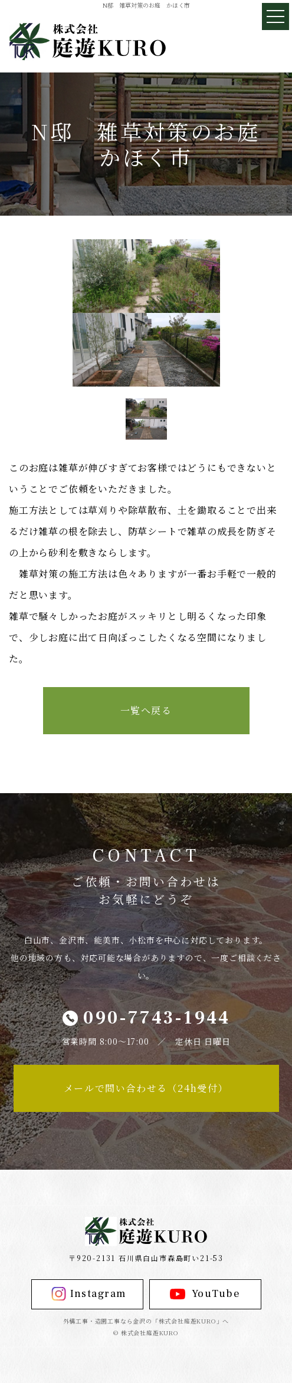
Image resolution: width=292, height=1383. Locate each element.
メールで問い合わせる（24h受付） (146, 1088)
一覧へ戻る (146, 710)
